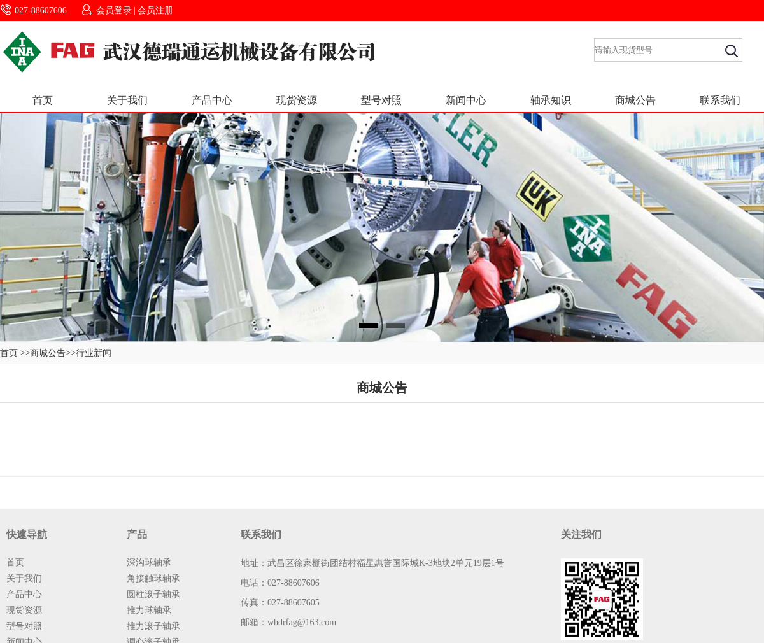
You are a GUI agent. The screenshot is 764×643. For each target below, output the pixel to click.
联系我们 (720, 100)
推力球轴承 (149, 610)
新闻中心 (466, 100)
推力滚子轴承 (153, 626)
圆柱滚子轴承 (153, 594)
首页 (42, 100)
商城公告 (635, 100)
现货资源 (296, 100)
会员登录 (114, 10)
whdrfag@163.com (301, 622)
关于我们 (127, 100)
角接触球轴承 (153, 578)
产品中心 (212, 100)
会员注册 (155, 10)
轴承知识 (550, 100)
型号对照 (381, 100)
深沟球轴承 (149, 562)
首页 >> (15, 353)
